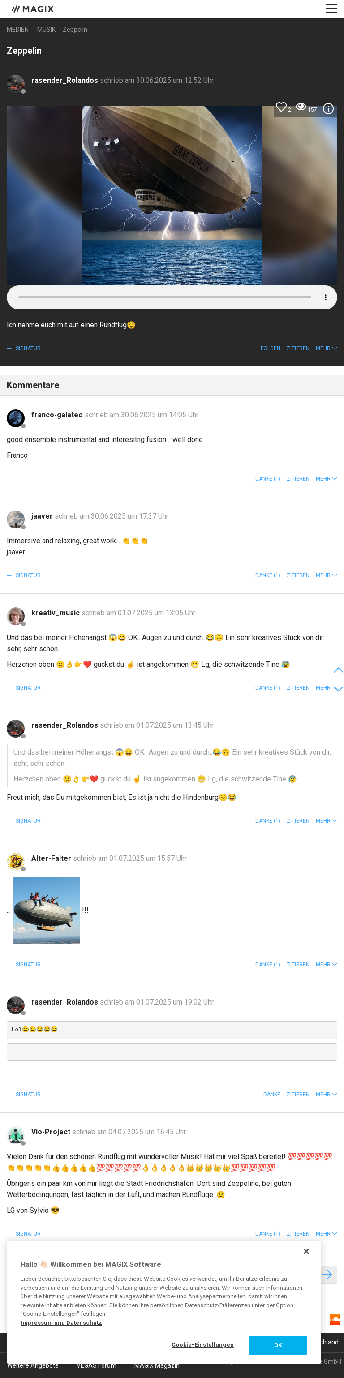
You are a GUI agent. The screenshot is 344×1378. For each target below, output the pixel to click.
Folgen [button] (270, 348)
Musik (46, 29)
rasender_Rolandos (65, 80)
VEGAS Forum (96, 1365)
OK (278, 1345)
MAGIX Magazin (157, 1365)
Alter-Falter (52, 858)
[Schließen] (306, 1251)
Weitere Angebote (33, 1365)
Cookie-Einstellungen (203, 1344)
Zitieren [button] (298, 348)
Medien (18, 29)
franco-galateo (58, 415)
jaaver (43, 516)
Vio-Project (51, 1132)
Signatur (27, 348)
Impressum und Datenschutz (61, 1322)
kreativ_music (56, 613)
